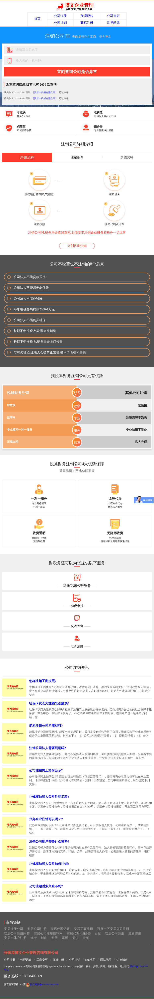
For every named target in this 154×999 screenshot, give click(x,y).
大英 (86, 938)
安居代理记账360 (79, 933)
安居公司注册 (37, 929)
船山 (44, 938)
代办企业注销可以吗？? (46, 819)
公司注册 (60, 16)
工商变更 (42, 959)
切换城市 (122, 959)
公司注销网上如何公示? (46, 770)
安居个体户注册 (15, 938)
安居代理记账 (60, 929)
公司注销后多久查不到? (46, 886)
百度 (98, 933)
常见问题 (113, 22)
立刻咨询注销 (77, 246)
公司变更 (113, 16)
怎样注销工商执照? (42, 681)
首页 (37, 18)
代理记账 (86, 16)
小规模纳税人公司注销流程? (49, 796)
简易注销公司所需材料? (46, 725)
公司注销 (60, 22)
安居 (54, 938)
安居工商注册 (83, 929)
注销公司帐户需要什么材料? (49, 841)
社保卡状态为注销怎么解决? (49, 703)
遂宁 (33, 938)
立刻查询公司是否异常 (77, 71)
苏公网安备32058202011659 (44, 984)
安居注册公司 (13, 929)
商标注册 (86, 22)
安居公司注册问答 (17, 933)
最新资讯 (134, 933)
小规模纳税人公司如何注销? (49, 863)
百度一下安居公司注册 (113, 929)
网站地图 (105, 959)
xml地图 (90, 959)
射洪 (75, 938)
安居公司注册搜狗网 (48, 933)
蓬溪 (65, 938)
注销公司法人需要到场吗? (47, 748)
